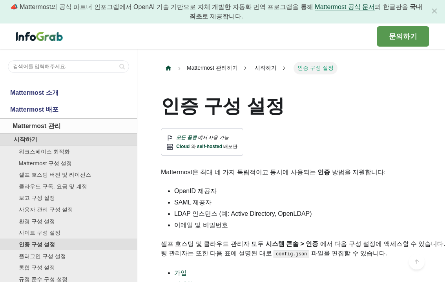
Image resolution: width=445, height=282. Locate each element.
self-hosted (209, 146)
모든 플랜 (186, 137)
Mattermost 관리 (37, 126)
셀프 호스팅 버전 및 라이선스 (55, 175)
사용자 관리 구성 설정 (46, 209)
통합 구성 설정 (37, 267)
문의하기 (403, 36)
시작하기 (25, 139)
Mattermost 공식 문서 (345, 7)
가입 (180, 272)
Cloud (183, 146)
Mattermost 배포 (34, 109)
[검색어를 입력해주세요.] (68, 66)
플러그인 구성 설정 (42, 256)
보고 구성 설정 (37, 198)
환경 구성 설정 (37, 221)
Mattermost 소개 (34, 92)
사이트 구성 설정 (39, 233)
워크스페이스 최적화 (44, 151)
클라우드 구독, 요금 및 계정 (53, 186)
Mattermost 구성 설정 (45, 163)
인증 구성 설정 (37, 244)
